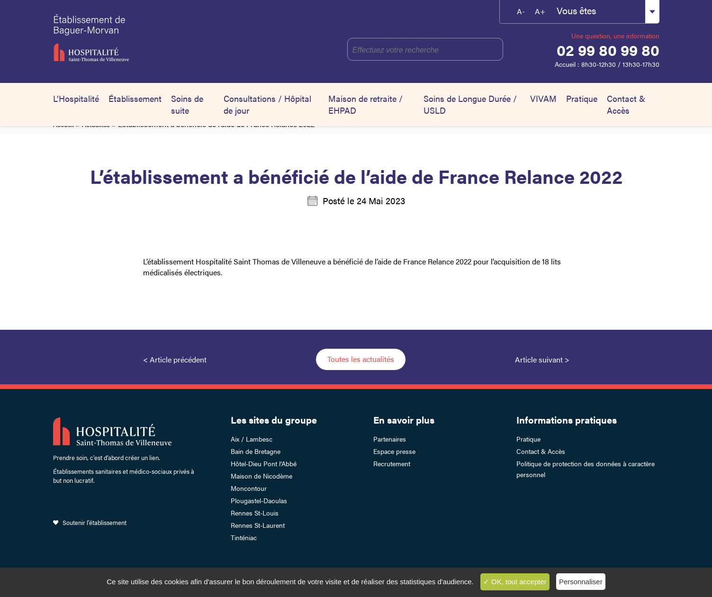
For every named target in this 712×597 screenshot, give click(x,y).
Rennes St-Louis (255, 512)
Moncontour (249, 488)
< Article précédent (175, 359)
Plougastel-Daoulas (259, 500)
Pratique (581, 98)
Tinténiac (244, 537)
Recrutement (391, 463)
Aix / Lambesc (251, 438)
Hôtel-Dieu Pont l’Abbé (264, 463)
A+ (540, 11)
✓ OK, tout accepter (515, 582)
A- (521, 11)
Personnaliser (581, 582)
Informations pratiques (566, 419)
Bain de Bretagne (255, 451)
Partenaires (389, 438)
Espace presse (394, 451)
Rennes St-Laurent (258, 525)
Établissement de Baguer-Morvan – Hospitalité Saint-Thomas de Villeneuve (137, 38)
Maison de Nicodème (261, 475)
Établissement (135, 98)
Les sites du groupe (274, 419)
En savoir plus (403, 419)
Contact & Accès (626, 104)
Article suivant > (542, 359)
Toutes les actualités (360, 358)
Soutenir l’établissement (94, 522)
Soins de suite (187, 104)
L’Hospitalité (76, 98)
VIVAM (543, 98)
